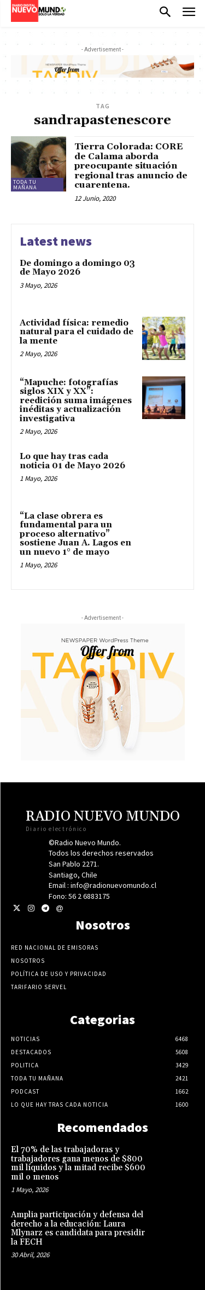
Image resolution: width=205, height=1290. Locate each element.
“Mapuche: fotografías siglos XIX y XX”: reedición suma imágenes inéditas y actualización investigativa (76, 400)
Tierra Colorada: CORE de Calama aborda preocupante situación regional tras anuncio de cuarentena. (131, 165)
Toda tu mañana (25, 184)
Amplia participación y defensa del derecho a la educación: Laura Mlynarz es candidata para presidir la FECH (78, 1228)
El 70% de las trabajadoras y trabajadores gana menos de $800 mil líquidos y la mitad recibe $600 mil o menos (78, 1163)
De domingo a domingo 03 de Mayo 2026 (77, 268)
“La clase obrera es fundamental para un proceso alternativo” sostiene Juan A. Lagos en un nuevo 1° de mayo (75, 534)
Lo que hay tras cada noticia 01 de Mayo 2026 (72, 461)
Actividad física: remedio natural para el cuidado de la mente (76, 332)
